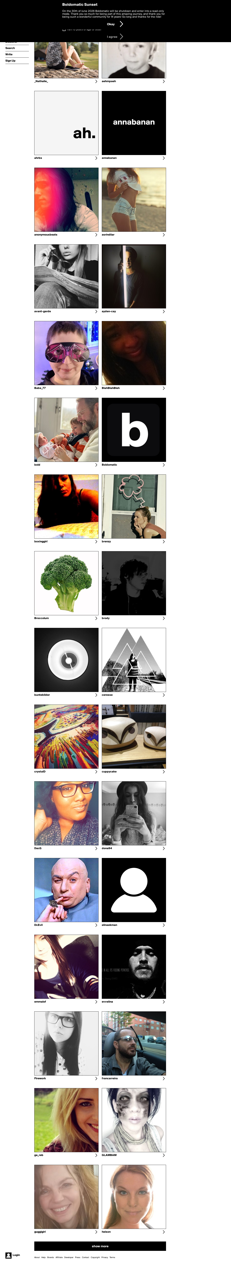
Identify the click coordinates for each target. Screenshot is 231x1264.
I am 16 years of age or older (84, 29)
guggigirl (40, 1232)
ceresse (107, 695)
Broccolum (41, 618)
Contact (85, 1257)
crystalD (39, 771)
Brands (50, 1257)
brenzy (106, 541)
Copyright (95, 1257)
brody (106, 618)
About (37, 1257)
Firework (40, 1078)
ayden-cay (109, 311)
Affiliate (59, 1257)
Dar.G (38, 848)
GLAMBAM (109, 1155)
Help (43, 1257)
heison (106, 1232)
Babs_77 (40, 388)
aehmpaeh (109, 81)
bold (37, 464)
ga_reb (38, 1155)
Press (77, 1257)
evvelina (107, 1001)
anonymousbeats (45, 234)
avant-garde (42, 311)
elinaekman (109, 925)
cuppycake (109, 771)
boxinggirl (40, 541)
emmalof (40, 1001)
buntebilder (42, 695)
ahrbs (38, 158)
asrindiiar (108, 234)
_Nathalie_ (41, 81)
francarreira (110, 1078)
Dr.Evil (38, 925)
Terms (112, 1257)
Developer (68, 1257)
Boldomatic (109, 464)
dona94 (107, 848)
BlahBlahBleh (111, 388)
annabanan (109, 158)
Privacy (104, 1257)
